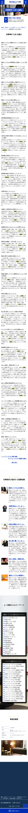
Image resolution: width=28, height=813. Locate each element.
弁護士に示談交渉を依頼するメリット (12, 209)
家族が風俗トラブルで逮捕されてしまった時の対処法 (14, 275)
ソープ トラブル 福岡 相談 (12, 689)
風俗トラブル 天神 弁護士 (12, 674)
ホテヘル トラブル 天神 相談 (13, 681)
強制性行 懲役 (9, 648)
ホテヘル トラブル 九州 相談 (13, 685)
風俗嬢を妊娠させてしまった (9, 347)
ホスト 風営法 (9, 650)
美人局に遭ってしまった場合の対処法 (12, 311)
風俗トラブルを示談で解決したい (10, 100)
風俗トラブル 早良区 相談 (12, 687)
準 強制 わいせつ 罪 (10, 654)
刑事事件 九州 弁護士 (11, 700)
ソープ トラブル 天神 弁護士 (13, 672)
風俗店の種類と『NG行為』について (11, 241)
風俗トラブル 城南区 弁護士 (13, 677)
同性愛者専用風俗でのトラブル (10, 118)
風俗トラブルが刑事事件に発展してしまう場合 (14, 63)
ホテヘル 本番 (9, 629)
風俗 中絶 (8, 619)
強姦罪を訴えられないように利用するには (13, 227)
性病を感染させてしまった (9, 293)
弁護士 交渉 (8, 623)
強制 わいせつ (9, 631)
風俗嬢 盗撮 (8, 642)
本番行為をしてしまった (8, 191)
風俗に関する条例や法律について (10, 256)
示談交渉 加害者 (9, 644)
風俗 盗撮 (8, 640)
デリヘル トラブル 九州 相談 (13, 664)
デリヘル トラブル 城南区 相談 (14, 693)
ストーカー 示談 (9, 635)
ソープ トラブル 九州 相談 (12, 683)
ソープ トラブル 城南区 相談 (13, 691)
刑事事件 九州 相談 (10, 668)
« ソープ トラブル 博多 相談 (9, 456)
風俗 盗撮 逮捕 (9, 625)
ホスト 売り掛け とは (11, 617)
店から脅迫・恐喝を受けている (10, 365)
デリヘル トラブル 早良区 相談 (14, 698)
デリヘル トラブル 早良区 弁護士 (14, 666)
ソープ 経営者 (9, 633)
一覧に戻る (14, 462)
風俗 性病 (8, 652)
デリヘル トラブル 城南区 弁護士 (14, 670)
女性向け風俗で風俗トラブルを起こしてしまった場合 (14, 136)
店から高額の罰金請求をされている (11, 383)
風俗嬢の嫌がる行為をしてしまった (11, 173)
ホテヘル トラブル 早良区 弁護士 (14, 697)
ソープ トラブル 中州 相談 (12, 679)
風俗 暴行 (8, 646)
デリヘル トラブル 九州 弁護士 (14, 695)
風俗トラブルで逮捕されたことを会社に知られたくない (14, 43)
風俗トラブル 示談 (10, 621)
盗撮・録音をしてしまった (9, 436)
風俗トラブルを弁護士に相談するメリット (13, 82)
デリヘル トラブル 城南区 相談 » (17, 458)
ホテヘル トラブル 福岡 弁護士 (14, 676)
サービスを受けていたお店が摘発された (12, 329)
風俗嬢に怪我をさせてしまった (10, 155)
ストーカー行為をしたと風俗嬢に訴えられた (14, 401)
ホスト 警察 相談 (10, 627)
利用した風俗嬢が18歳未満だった (10, 419)
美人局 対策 (8, 638)
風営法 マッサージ (10, 637)
